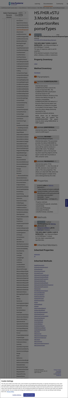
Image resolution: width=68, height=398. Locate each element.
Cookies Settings (17, 396)
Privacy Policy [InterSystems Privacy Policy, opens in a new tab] (10, 393)
